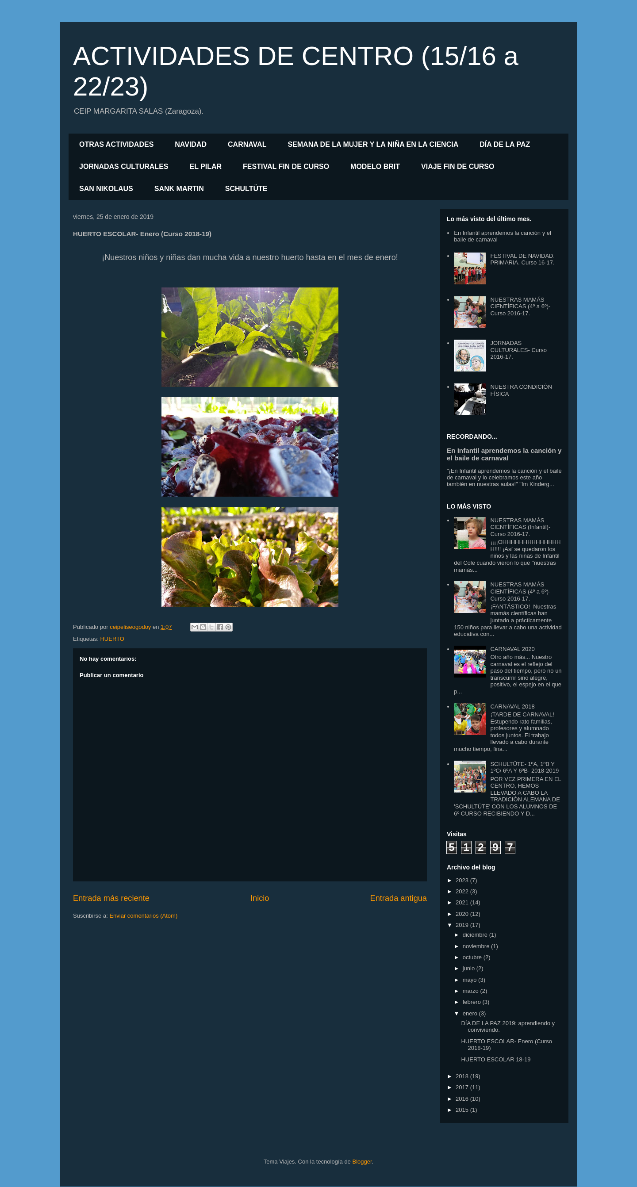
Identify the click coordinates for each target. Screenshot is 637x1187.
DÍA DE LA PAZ (505, 144)
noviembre (477, 946)
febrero (473, 1002)
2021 (463, 902)
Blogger (362, 1161)
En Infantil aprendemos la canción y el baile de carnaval (504, 454)
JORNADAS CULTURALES (123, 166)
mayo (470, 979)
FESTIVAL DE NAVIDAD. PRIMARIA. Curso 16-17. (522, 259)
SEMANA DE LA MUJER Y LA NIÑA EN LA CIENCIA (373, 144)
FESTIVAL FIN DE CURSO (286, 166)
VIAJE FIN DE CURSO (457, 166)
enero (471, 1013)
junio (469, 968)
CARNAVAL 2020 (512, 649)
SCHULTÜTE (246, 188)
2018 (463, 1076)
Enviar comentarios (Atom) (143, 915)
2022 (463, 891)
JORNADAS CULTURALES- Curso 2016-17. (518, 350)
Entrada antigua (398, 898)
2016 (463, 1098)
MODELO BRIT (375, 166)
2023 (463, 880)
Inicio (259, 898)
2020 (463, 914)
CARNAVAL (247, 144)
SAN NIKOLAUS (106, 188)
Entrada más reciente (111, 898)
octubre (473, 957)
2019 (463, 925)
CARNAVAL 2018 (512, 706)
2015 (463, 1110)
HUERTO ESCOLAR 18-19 (495, 1059)
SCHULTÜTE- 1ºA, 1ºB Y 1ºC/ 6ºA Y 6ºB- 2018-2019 (524, 767)
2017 (463, 1087)
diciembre (476, 934)
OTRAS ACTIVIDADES (116, 144)
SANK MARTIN (179, 188)
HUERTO (112, 639)
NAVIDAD (191, 144)
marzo (471, 991)
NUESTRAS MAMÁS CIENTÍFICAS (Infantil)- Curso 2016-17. (520, 527)
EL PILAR (205, 166)
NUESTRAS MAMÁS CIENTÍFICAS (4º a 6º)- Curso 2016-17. (520, 306)
